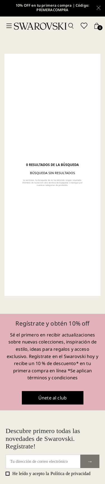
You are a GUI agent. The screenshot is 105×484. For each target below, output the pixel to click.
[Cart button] (96, 26)
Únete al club (52, 398)
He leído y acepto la (48, 473)
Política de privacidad (70, 473)
